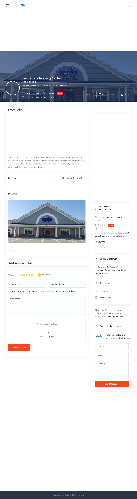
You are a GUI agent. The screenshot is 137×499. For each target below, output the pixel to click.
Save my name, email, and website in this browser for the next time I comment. (46, 291)
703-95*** (53, 93)
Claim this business (115, 316)
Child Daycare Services (32, 93)
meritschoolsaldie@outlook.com (120, 338)
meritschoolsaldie (115, 335)
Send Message (112, 384)
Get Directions (104, 210)
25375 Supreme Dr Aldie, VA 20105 (39, 98)
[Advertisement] (68, 31)
